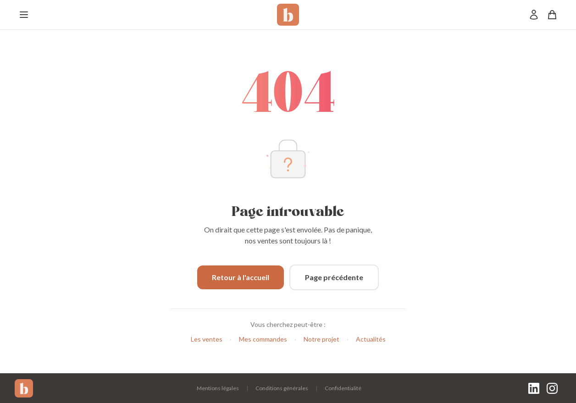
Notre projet (321, 339)
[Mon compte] (534, 15)
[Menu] (24, 15)
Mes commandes (263, 339)
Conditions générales (281, 388)
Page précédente (334, 277)
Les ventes (206, 339)
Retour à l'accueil (240, 277)
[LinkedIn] (534, 388)
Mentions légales (218, 388)
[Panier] (552, 15)
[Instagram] (552, 388)
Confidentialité (343, 388)
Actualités (371, 339)
